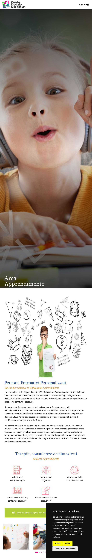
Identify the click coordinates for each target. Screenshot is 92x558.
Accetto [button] (57, 543)
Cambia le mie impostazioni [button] (65, 549)
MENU (84, 4)
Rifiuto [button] (67, 543)
